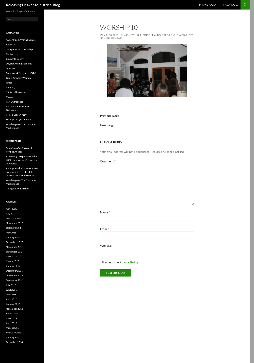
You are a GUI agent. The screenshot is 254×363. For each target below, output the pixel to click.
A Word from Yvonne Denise (21, 39)
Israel (9, 82)
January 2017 (13, 265)
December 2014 (14, 342)
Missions (10, 96)
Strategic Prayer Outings (18, 119)
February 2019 (14, 218)
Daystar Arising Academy (19, 63)
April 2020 (11, 208)
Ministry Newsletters (16, 92)
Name (105, 212)
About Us (11, 44)
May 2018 (11, 232)
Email (104, 229)
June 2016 (11, 289)
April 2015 (11, 323)
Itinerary (10, 87)
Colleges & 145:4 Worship (19, 49)
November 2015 (14, 308)
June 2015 (11, 318)
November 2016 (14, 275)
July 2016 (11, 284)
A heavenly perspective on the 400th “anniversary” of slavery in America (21, 160)
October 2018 (13, 227)
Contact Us (11, 54)
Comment (107, 161)
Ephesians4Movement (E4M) (21, 73)
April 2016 (11, 299)
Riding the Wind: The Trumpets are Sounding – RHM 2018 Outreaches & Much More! (22, 172)
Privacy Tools (230, 4)
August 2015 (12, 313)
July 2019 (11, 213)
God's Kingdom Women (18, 77)
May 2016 (11, 294)
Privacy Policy (207, 4)
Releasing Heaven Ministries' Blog (33, 5)
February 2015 (14, 332)
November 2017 (14, 246)
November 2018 (14, 223)
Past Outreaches (14, 101)
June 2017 (11, 256)
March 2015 (12, 327)
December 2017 (14, 242)
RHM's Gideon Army (16, 114)
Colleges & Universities (17, 188)
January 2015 (13, 337)
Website (106, 245)
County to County (15, 58)
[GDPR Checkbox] (101, 262)
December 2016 (14, 270)
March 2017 (12, 261)
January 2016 (13, 303)
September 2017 (14, 251)
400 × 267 (129, 35)
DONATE (11, 68)
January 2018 (13, 237)
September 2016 (14, 280)
